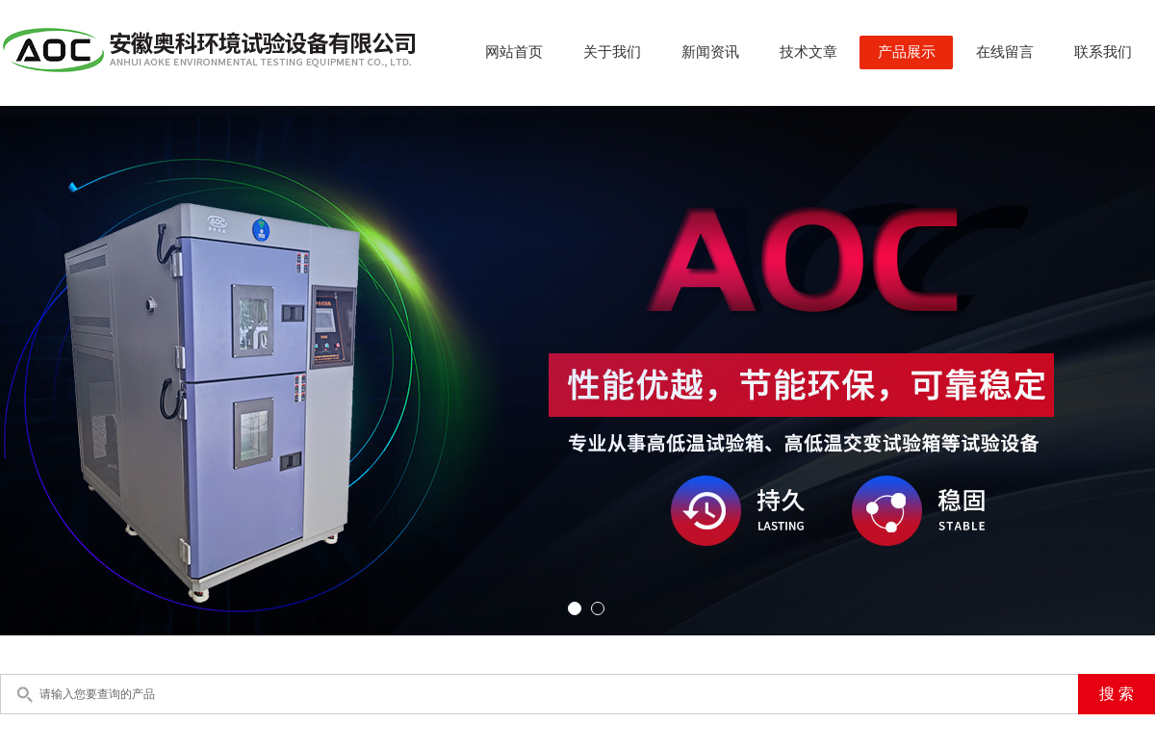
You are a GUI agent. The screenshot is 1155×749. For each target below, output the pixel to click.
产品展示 (907, 52)
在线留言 (1005, 52)
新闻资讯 (710, 52)
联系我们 (1103, 52)
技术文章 (808, 52)
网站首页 (514, 52)
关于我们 (612, 52)
